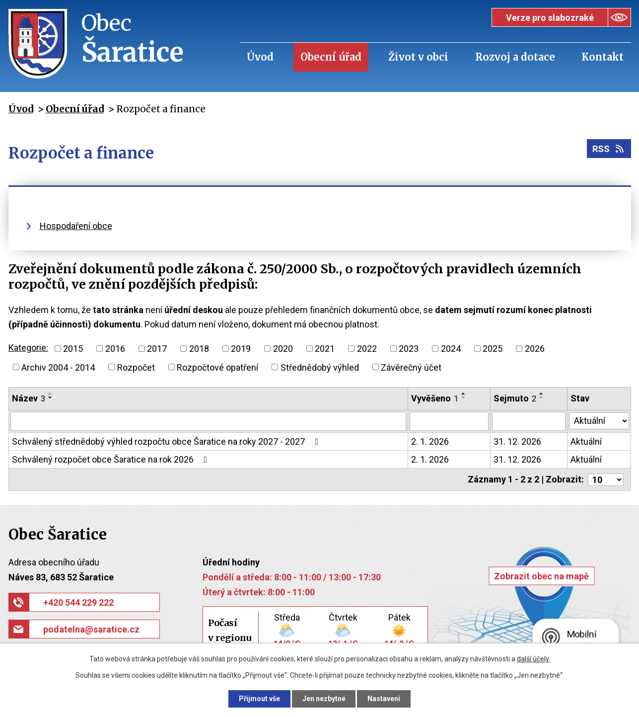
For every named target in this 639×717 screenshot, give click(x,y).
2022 (367, 348)
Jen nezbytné (324, 699)
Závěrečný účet (411, 367)
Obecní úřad (330, 57)
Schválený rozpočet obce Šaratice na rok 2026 (112, 459)
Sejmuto (515, 398)
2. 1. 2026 (430, 441)
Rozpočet (136, 367)
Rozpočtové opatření (217, 367)
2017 (157, 348)
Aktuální (586, 441)
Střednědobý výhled (320, 367)
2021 (325, 348)
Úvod (260, 57)
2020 (283, 348)
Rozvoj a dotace (515, 57)
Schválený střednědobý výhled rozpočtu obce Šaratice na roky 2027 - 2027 (167, 441)
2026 (535, 348)
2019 (241, 348)
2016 (115, 348)
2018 (199, 348)
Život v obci (418, 57)
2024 (451, 348)
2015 (73, 348)
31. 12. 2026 (517, 441)
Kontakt (602, 57)
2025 (492, 348)
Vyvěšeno (434, 398)
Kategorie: (28, 347)
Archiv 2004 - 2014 (58, 367)
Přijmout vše (259, 699)
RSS (609, 149)
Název (28, 398)
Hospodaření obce (76, 226)
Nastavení (384, 699)
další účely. (533, 659)
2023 (409, 348)
